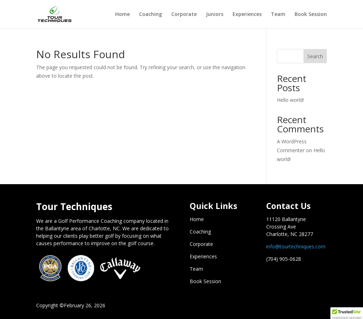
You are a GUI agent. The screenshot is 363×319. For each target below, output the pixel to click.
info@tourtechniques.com (295, 246)
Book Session (311, 14)
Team (278, 14)
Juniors (214, 14)
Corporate (184, 14)
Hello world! (290, 100)
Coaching (150, 14)
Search (315, 56)
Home (122, 14)
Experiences (247, 14)
